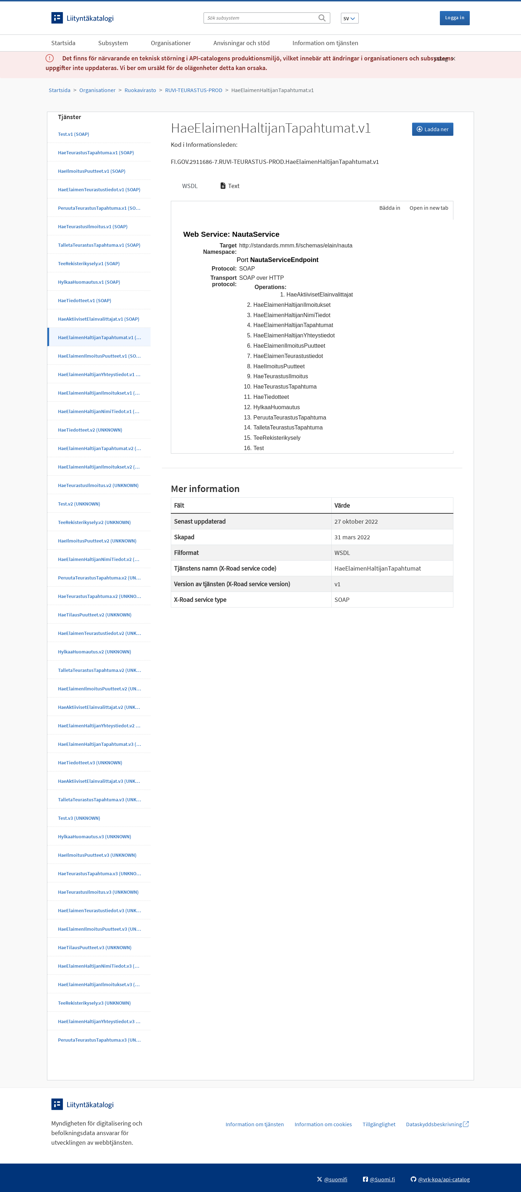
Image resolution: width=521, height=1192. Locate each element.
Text (230, 186)
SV (349, 18)
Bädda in (389, 207)
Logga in (454, 17)
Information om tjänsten (325, 43)
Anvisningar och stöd (242, 43)
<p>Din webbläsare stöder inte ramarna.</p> (312, 335)
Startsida (63, 43)
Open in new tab (429, 207)
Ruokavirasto (140, 89)
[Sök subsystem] (267, 17)
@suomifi (332, 1179)
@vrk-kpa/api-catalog (440, 1179)
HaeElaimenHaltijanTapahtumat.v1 (272, 89)
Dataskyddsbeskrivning (437, 1124)
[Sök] (322, 16)
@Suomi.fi (379, 1179)
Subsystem (113, 43)
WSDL (189, 186)
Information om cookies (323, 1124)
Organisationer (171, 43)
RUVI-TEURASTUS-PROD (193, 89)
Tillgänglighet (379, 1124)
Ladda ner (433, 129)
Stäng (445, 58)
